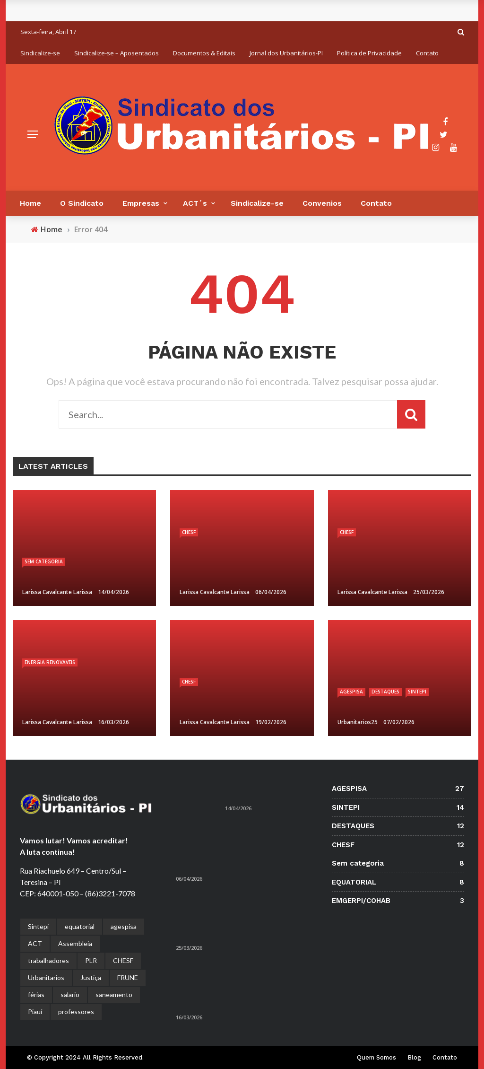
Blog (414, 1057)
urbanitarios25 (357, 722)
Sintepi (38, 926)
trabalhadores (48, 960)
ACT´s (195, 203)
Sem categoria (44, 561)
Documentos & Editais (204, 53)
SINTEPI (417, 691)
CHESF (189, 532)
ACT (35, 943)
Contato (427, 53)
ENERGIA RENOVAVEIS (50, 662)
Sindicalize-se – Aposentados (116, 53)
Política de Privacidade (369, 53)
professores (76, 1012)
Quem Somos (376, 1057)
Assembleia (75, 943)
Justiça (90, 977)
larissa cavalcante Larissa (57, 592)
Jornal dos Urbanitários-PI (286, 53)
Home (30, 203)
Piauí (35, 1012)
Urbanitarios (46, 977)
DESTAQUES (385, 691)
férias (36, 994)
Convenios (322, 203)
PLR (91, 960)
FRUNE (127, 977)
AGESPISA (351, 691)
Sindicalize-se (40, 53)
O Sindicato (82, 203)
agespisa (124, 926)
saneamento (113, 994)
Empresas (140, 203)
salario (69, 994)
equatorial (80, 926)
